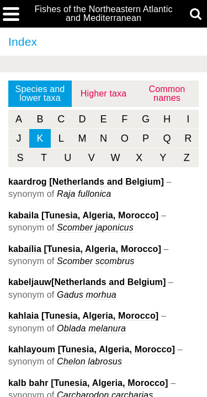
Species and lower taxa (40, 93)
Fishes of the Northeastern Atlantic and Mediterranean (103, 14)
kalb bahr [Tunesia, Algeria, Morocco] (88, 383)
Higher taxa (104, 93)
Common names (167, 93)
